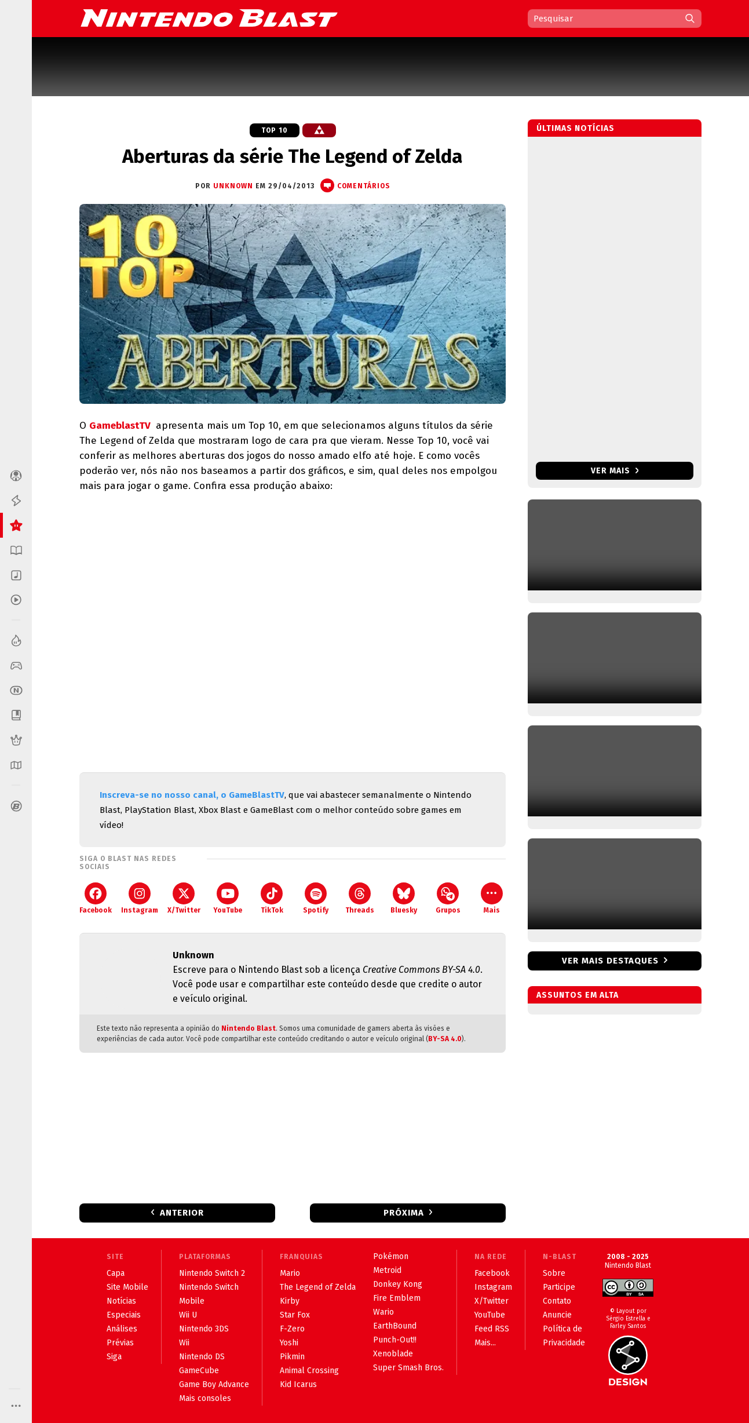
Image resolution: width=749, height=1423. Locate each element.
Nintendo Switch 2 (212, 1273)
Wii (184, 1343)
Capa (116, 1273)
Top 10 (274, 130)
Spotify (315, 898)
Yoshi (289, 1343)
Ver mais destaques (610, 960)
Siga (114, 1357)
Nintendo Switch (209, 1287)
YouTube (227, 898)
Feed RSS (491, 1329)
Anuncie (557, 1315)
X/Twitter (183, 898)
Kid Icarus (298, 1384)
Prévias (120, 1343)
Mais (492, 898)
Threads (359, 898)
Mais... (485, 1343)
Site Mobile (127, 1287)
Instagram (139, 898)
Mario (290, 1273)
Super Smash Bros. (408, 1368)
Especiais (124, 1315)
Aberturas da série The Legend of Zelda (292, 156)
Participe (559, 1287)
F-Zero (292, 1329)
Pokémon (390, 1256)
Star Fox (295, 1315)
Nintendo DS (202, 1357)
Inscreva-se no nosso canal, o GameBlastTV (192, 795)
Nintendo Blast (248, 1028)
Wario (383, 1312)
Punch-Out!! (394, 1340)
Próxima (403, 1212)
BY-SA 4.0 (445, 1039)
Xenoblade (393, 1354)
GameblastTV (121, 425)
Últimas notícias (575, 128)
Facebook (95, 898)
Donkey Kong (397, 1284)
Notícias (121, 1301)
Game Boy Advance (214, 1384)
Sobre (554, 1273)
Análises (122, 1329)
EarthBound (394, 1326)
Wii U (188, 1315)
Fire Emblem (397, 1298)
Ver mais (615, 471)
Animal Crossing (309, 1370)
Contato (557, 1301)
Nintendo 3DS (204, 1329)
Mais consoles (205, 1398)
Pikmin (292, 1357)
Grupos (448, 898)
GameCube (199, 1370)
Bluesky (403, 898)
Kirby (289, 1301)
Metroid (387, 1270)
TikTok (272, 898)
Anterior (182, 1212)
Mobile (191, 1301)
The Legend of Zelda (318, 1287)
